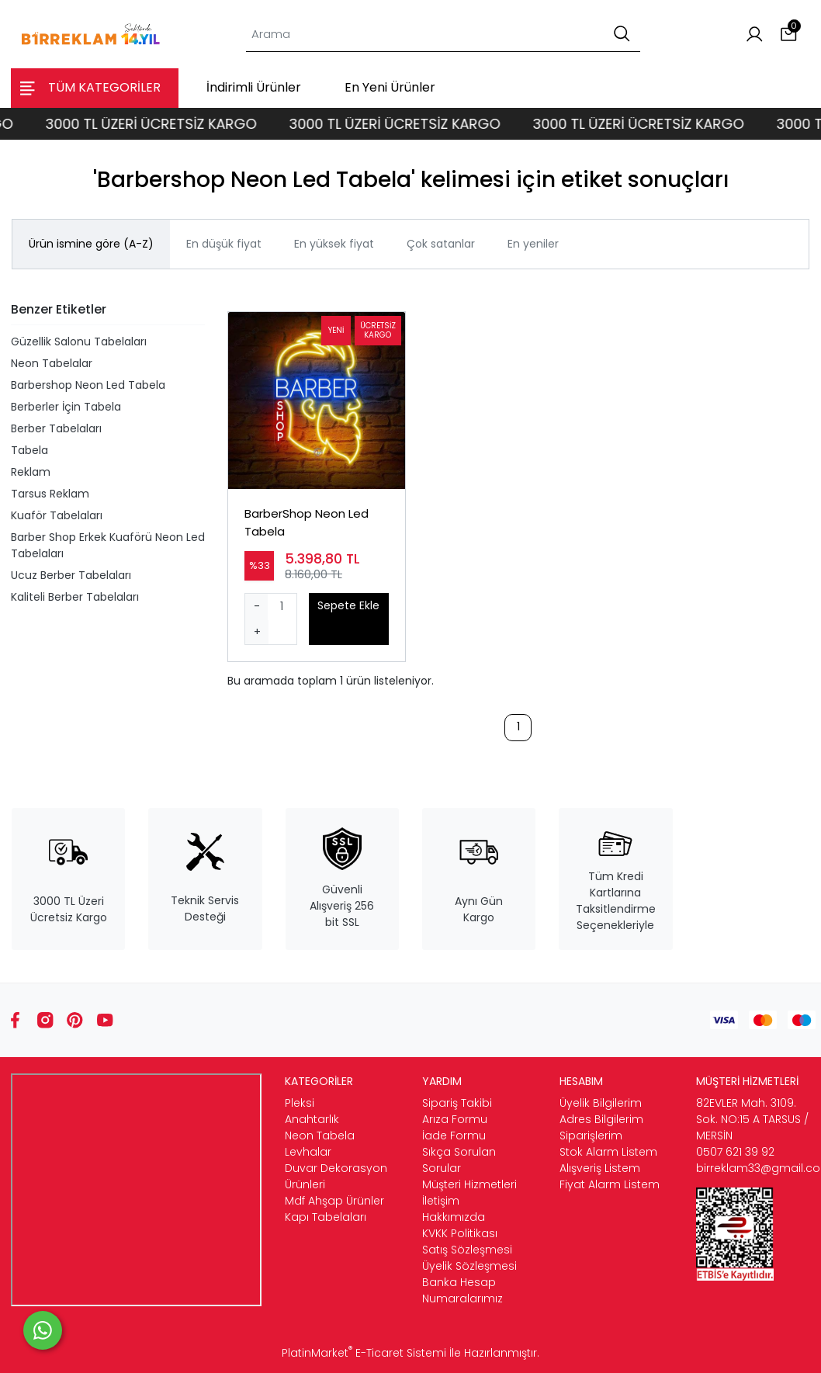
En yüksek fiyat (334, 243)
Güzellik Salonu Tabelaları (79, 341)
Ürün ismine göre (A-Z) (91, 243)
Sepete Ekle (348, 605)
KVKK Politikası (459, 1233)
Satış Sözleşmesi (467, 1249)
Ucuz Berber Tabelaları (71, 575)
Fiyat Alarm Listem (609, 1184)
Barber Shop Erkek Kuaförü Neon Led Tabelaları (108, 545)
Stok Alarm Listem (608, 1152)
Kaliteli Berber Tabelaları (75, 597)
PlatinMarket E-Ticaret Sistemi (364, 1353)
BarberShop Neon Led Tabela (306, 522)
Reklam (30, 472)
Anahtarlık (312, 1119)
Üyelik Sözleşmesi (469, 1266)
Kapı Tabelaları (325, 1217)
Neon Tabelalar (51, 363)
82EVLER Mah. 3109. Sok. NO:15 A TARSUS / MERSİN (752, 1119)
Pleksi (299, 1103)
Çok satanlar (441, 243)
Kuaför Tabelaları (56, 515)
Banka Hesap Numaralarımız (462, 1290)
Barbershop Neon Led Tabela (88, 385)
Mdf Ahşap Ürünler (334, 1200)
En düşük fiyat (224, 243)
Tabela (29, 450)
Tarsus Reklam (50, 493)
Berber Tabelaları (56, 428)
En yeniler (533, 243)
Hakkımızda (453, 1217)
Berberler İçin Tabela (66, 406)
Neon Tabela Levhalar (320, 1144)
